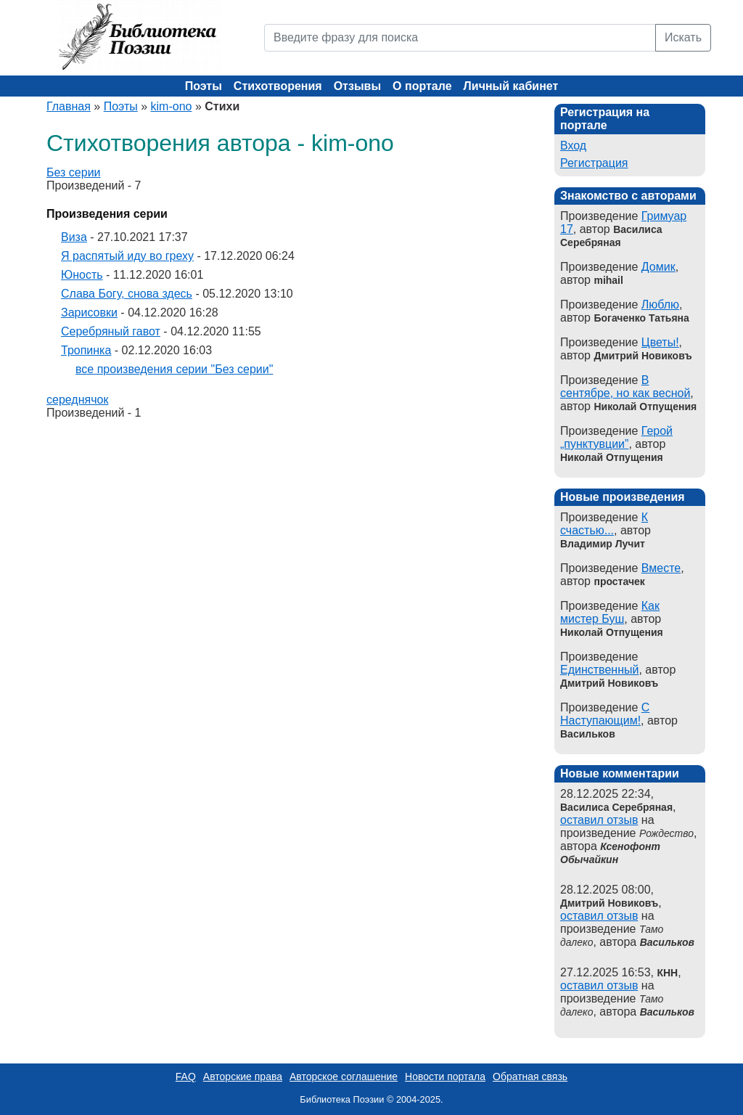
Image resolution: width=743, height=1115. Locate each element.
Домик (658, 267)
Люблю (660, 304)
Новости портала (445, 1076)
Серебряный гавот (110, 331)
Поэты (203, 86)
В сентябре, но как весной (625, 386)
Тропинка (86, 350)
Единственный (599, 669)
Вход (573, 145)
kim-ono (171, 106)
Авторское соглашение (344, 1076)
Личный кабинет (511, 86)
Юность (82, 275)
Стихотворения (278, 86)
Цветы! (660, 342)
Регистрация (594, 163)
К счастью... (604, 523)
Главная (68, 106)
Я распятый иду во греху (127, 256)
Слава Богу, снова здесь (126, 293)
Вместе (661, 568)
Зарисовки (89, 312)
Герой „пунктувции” (616, 437)
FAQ (186, 1076)
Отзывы (357, 86)
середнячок (77, 399)
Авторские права (242, 1076)
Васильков (667, 942)
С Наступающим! (604, 714)
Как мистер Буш (610, 612)
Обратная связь (530, 1076)
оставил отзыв (599, 820)
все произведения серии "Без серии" (174, 369)
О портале (422, 86)
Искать (683, 37)
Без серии (73, 172)
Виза (74, 237)
